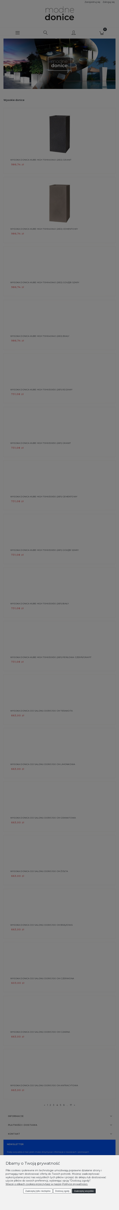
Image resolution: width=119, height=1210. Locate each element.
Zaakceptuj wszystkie (84, 1191)
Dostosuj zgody (62, 1191)
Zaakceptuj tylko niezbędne (37, 1191)
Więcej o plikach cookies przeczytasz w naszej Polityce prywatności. (47, 1184)
